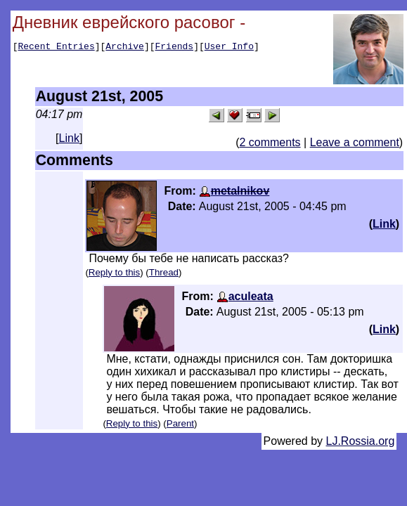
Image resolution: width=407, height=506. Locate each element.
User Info (229, 47)
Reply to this (114, 272)
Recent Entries (56, 47)
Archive (124, 47)
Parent (180, 423)
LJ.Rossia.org (360, 441)
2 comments (269, 142)
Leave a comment (354, 142)
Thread (164, 272)
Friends (174, 47)
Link (69, 138)
